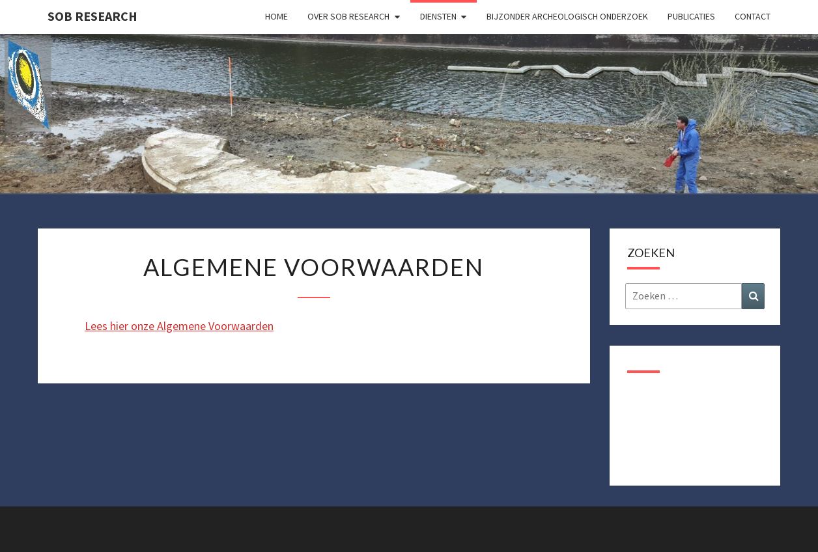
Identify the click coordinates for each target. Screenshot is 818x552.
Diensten (438, 16)
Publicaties (691, 16)
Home (276, 16)
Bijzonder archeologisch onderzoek (567, 16)
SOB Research (92, 16)
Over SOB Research (348, 16)
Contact (752, 16)
